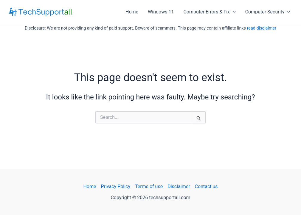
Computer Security (267, 12)
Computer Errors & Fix (209, 12)
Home (131, 12)
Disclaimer (178, 186)
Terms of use (149, 186)
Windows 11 (161, 12)
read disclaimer (261, 28)
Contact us (206, 186)
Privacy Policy (115, 186)
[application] (233, 12)
